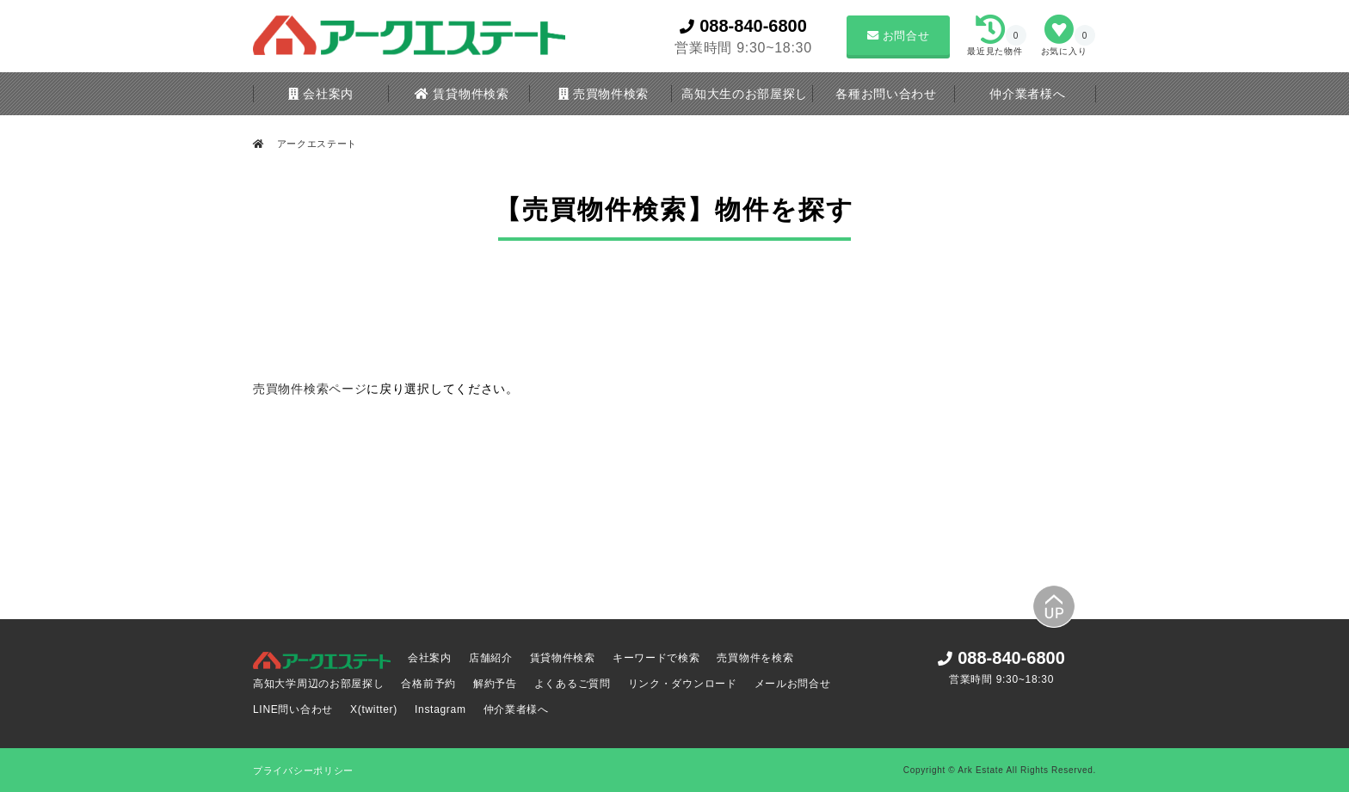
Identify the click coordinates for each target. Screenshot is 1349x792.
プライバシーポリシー (303, 770)
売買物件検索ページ (310, 389)
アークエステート (315, 143)
